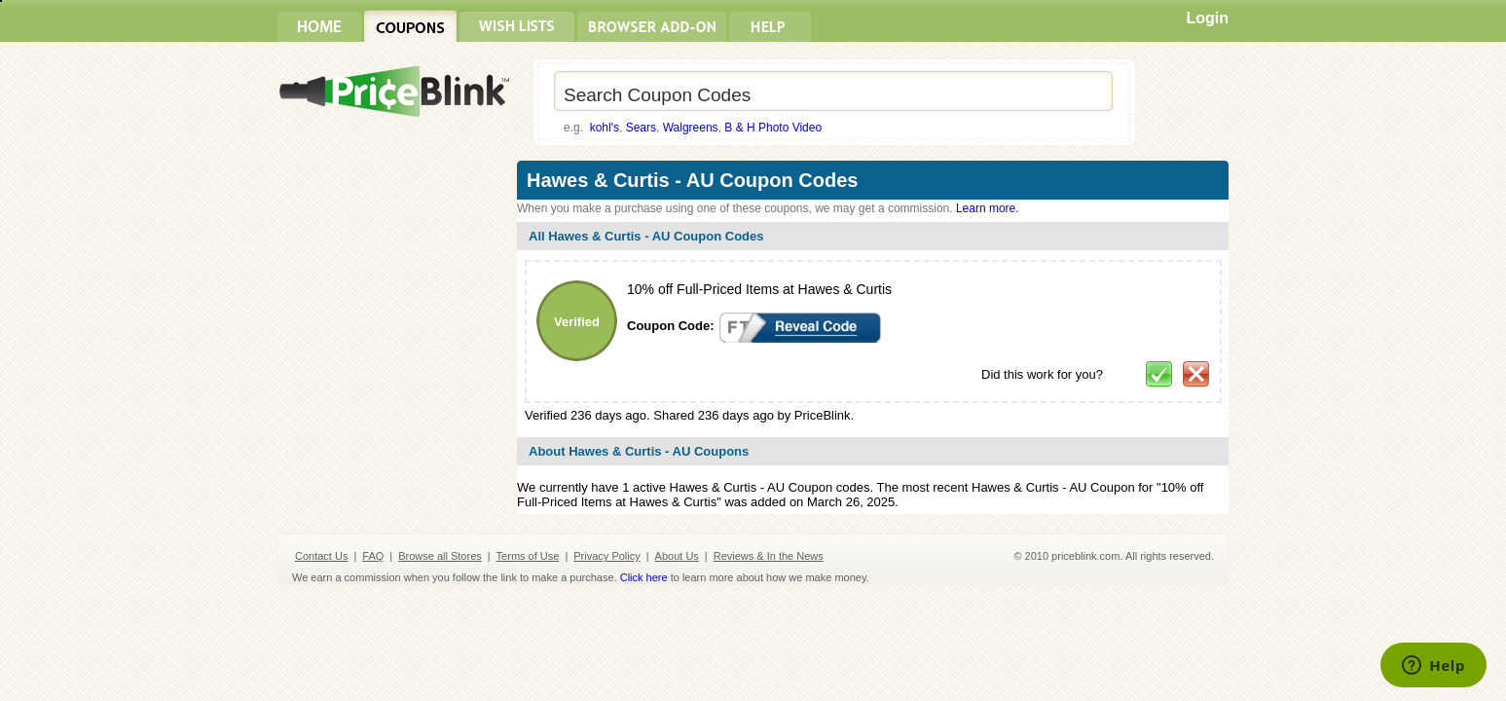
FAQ (373, 556)
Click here (644, 577)
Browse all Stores (440, 556)
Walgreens (690, 127)
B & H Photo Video (773, 127)
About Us (677, 556)
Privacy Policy (606, 556)
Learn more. (987, 208)
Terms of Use (528, 556)
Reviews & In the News (769, 556)
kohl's (604, 127)
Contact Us (321, 556)
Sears (641, 127)
